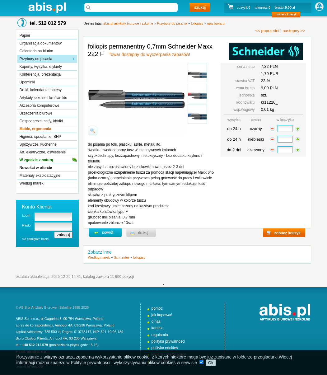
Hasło (26, 225)
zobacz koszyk (288, 15)
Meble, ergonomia (35, 129)
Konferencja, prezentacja (40, 74)
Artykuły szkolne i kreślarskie (43, 98)
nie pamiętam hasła (35, 239)
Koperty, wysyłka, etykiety (41, 66)
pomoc (157, 308)
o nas (156, 321)
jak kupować (162, 315)
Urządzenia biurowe (36, 113)
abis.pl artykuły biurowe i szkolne (47, 7)
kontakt (158, 328)
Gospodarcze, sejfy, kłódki (41, 121)
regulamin (160, 335)
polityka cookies (165, 348)
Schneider (121, 257)
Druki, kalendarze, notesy (41, 90)
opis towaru (216, 23)
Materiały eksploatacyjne (40, 175)
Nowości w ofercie (36, 168)
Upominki (27, 82)
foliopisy (197, 23)
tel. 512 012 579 (48, 23)
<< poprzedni (267, 30)
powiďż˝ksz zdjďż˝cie (92, 130)
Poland (98, 319)
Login (26, 215)
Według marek (32, 183)
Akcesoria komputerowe (39, 105)
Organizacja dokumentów (41, 43)
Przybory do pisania (36, 59)
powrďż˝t (105, 232)
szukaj (200, 7)
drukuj (141, 232)
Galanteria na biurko (36, 51)
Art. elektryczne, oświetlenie (43, 152)
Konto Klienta (37, 206)
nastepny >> (294, 30)
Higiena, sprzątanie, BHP (40, 136)
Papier (25, 35)
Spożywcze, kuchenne (38, 144)
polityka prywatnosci (168, 341)
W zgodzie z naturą (36, 160)
